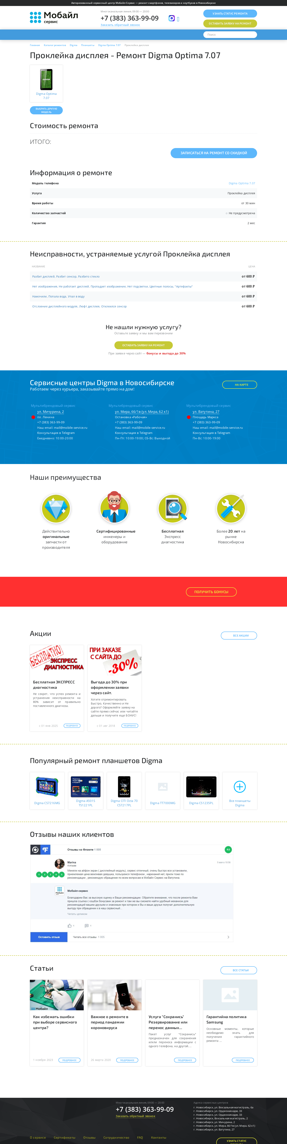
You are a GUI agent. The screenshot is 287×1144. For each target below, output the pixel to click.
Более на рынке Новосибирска (231, 536)
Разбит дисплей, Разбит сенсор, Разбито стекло (65, 276)
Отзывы (89, 1137)
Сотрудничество (116, 1137)
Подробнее (72, 725)
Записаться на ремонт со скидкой (214, 153)
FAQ (140, 1137)
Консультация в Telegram (56, 433)
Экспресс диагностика (172, 536)
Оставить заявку (230, 23)
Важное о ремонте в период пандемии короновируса (110, 1022)
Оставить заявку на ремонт (143, 345)
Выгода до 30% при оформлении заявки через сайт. (110, 687)
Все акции (237, 635)
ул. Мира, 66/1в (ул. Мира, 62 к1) (142, 411)
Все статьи (237, 970)
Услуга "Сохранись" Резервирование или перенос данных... (168, 1022)
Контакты (158, 1137)
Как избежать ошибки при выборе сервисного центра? (55, 1022)
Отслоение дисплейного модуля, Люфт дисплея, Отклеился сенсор (79, 306)
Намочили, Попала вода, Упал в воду (58, 296)
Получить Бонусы (211, 592)
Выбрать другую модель (46, 110)
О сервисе (38, 1137)
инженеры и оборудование (116, 536)
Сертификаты (64, 1137)
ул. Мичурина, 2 (50, 411)
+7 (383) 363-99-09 (130, 18)
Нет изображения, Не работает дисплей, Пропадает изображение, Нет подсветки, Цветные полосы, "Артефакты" (112, 286)
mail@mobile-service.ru (70, 428)
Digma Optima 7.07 (242, 183)
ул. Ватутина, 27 (206, 411)
